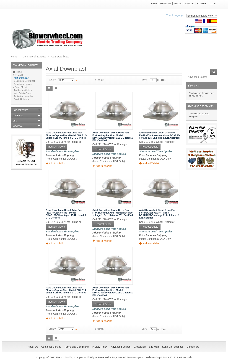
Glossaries (140, 346)
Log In (213, 3)
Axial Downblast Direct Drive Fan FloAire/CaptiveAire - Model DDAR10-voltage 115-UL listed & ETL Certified (159, 135)
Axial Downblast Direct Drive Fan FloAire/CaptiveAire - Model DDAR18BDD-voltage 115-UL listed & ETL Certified (159, 214)
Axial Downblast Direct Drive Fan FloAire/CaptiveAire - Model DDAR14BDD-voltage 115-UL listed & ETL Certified (112, 291)
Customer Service (51, 346)
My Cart (178, 3)
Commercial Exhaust (34, 56)
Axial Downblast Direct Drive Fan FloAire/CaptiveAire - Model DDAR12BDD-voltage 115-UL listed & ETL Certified (112, 136)
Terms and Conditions (76, 346)
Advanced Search (198, 76)
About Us (33, 346)
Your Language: (175, 15)
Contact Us (193, 346)
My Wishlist (165, 3)
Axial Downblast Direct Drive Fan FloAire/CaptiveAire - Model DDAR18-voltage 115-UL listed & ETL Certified (112, 213)
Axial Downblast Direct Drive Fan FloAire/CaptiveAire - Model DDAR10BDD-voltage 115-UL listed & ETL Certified (66, 214)
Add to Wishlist (56, 163)
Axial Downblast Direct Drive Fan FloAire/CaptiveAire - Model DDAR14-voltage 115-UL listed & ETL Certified (66, 290)
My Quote (189, 3)
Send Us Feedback (172, 346)
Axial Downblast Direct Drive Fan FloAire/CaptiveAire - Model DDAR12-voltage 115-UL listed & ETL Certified (66, 135)
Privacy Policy (99, 346)
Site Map (154, 346)
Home (154, 3)
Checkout (201, 3)
